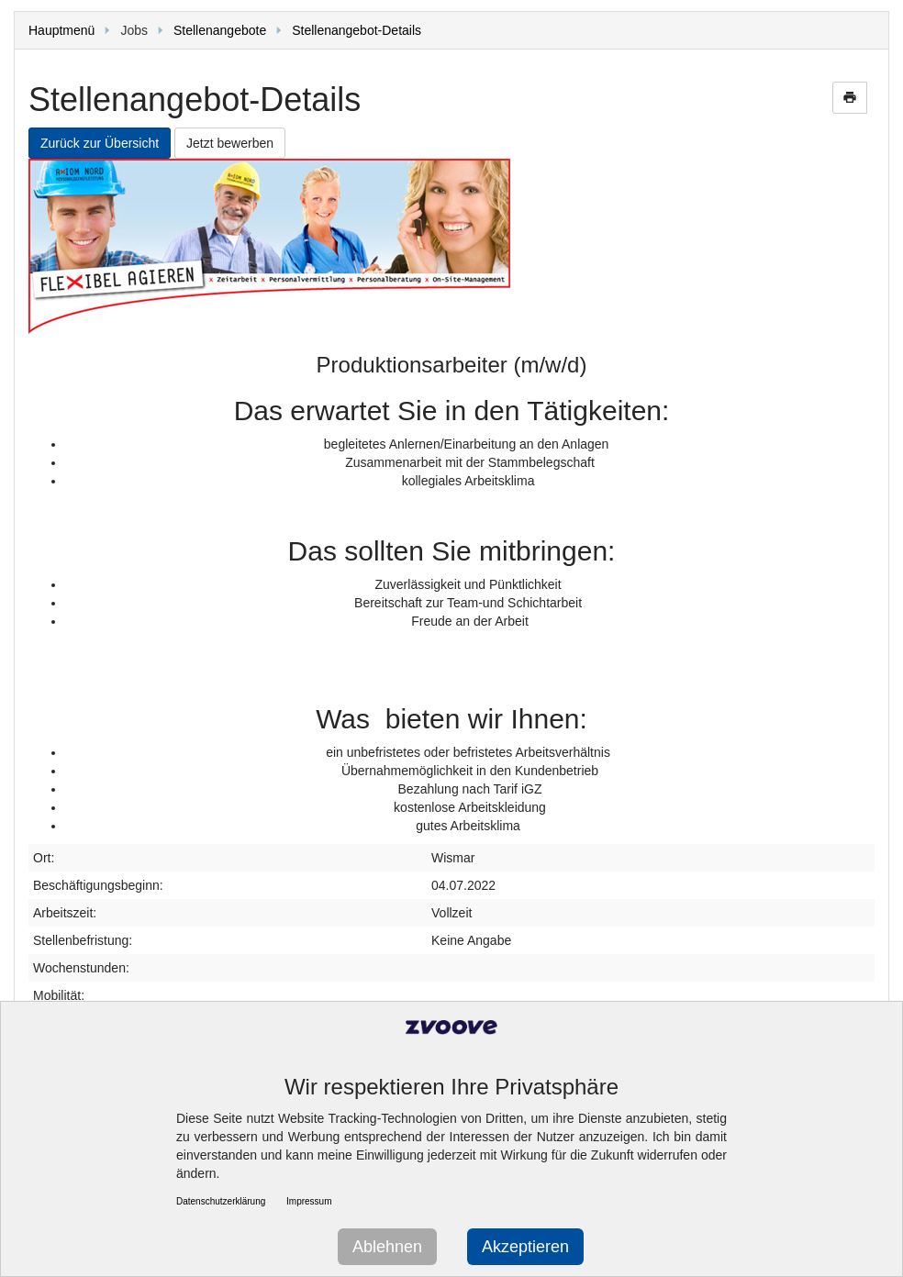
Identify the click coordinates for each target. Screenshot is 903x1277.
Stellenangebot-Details (356, 30)
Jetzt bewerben (229, 143)
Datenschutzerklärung (220, 1201)
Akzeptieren (525, 1247)
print (849, 97)
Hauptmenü (61, 30)
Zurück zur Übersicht (99, 143)
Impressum (308, 1201)
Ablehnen (387, 1247)
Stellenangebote (219, 30)
